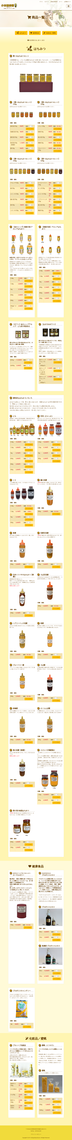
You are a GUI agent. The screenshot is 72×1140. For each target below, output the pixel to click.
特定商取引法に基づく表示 (36, 40)
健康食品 (34, 33)
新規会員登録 (54, 1)
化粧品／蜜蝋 (50, 33)
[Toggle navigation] (68, 6)
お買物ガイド (67, 1)
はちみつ (21, 33)
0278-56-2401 (38, 1131)
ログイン (47, 1)
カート (60, 1)
